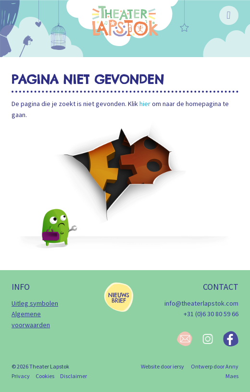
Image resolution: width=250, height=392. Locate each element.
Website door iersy (162, 366)
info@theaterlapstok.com (201, 303)
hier (144, 103)
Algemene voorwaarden (31, 319)
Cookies (45, 376)
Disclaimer (73, 376)
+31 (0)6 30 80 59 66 (211, 313)
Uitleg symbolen (35, 303)
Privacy (21, 376)
